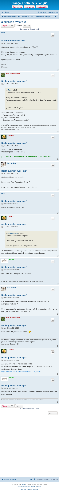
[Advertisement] (29, 446)
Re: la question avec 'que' (14, 81)
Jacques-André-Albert (13, 73)
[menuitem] (7, 12)
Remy (3, 32)
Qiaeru (39, 487)
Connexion (17, 7)
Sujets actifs (42, 7)
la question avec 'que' (14, 21)
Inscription (29, 7)
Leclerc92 (11, 135)
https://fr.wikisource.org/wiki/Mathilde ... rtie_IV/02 (21, 371)
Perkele (11, 259)
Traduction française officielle (26, 487)
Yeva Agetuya (11, 163)
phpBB (23, 484)
